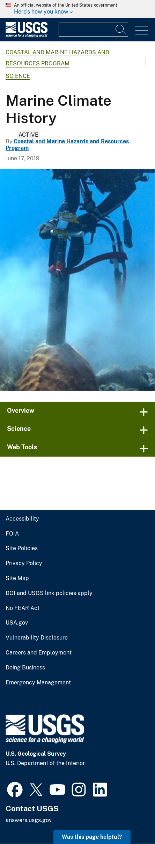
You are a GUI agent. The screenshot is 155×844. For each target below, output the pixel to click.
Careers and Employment (39, 653)
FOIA (12, 534)
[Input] (93, 30)
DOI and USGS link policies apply (49, 593)
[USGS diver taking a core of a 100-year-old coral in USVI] (77, 280)
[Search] (121, 30)
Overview (20, 410)
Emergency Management (38, 683)
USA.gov (17, 623)
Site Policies (22, 548)
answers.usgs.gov (29, 820)
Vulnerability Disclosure (37, 638)
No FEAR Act (22, 608)
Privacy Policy (24, 563)
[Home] (26, 35)
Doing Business (25, 668)
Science (18, 76)
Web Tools (22, 447)
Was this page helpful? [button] (92, 837)
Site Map (17, 578)
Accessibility (22, 519)
